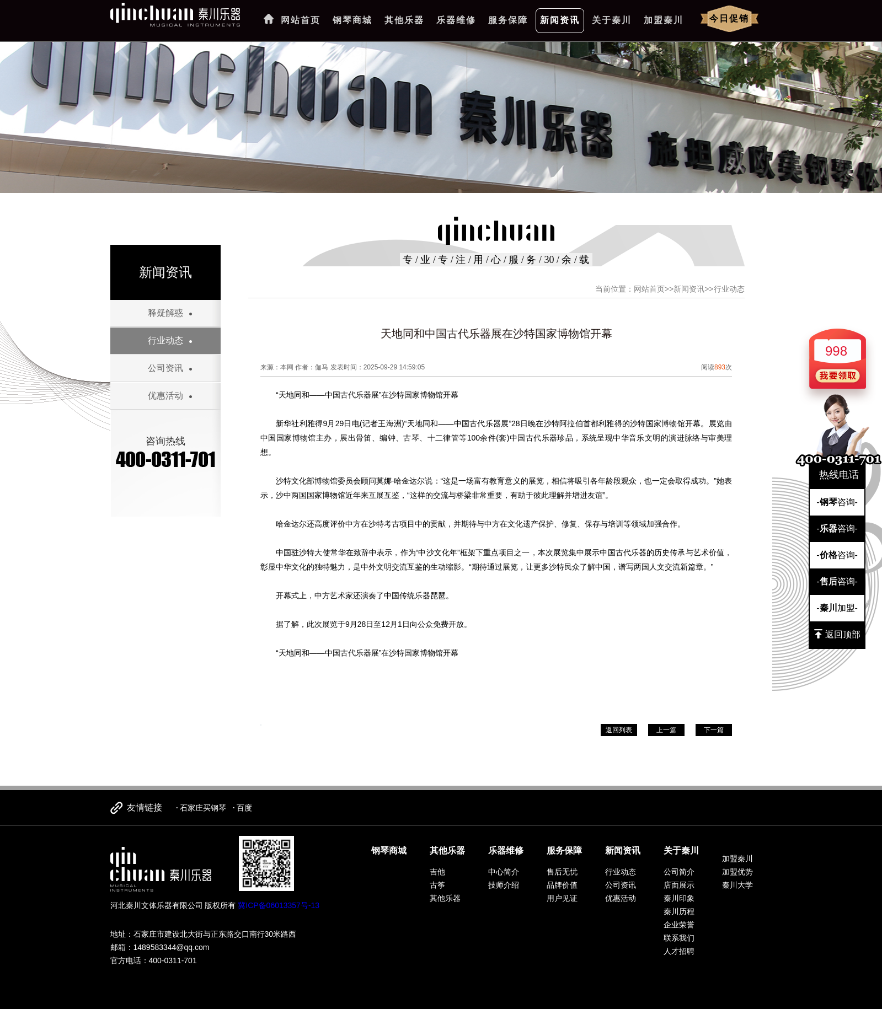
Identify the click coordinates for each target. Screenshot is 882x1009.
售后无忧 (562, 871)
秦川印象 (679, 898)
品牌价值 (562, 885)
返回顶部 (837, 634)
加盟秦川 (663, 20)
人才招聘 (679, 951)
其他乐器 (404, 20)
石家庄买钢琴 (203, 807)
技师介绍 (503, 885)
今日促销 (729, 18)
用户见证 (562, 898)
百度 (244, 807)
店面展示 (679, 885)
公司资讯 (165, 368)
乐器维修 (456, 20)
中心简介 (503, 871)
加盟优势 (737, 871)
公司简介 (679, 871)
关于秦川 (612, 20)
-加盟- (837, 608)
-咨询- (837, 502)
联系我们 (679, 937)
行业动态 (165, 340)
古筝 (437, 885)
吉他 (437, 871)
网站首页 (300, 20)
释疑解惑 (165, 313)
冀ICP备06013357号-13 (278, 905)
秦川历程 (679, 911)
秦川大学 (737, 885)
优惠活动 (165, 395)
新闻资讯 (560, 20)
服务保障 (508, 20)
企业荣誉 (679, 924)
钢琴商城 (352, 20)
